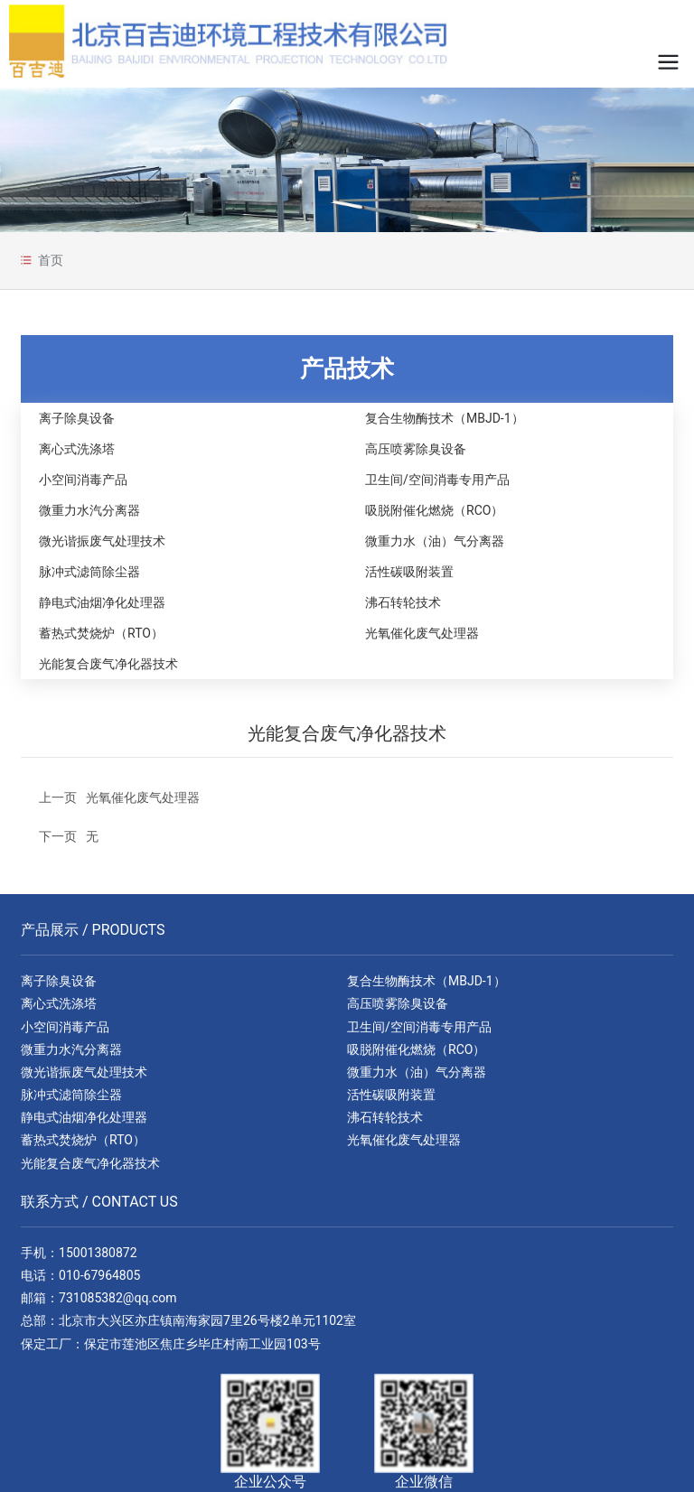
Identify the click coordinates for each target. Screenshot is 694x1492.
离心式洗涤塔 (77, 449)
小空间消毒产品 (83, 479)
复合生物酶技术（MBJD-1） (444, 418)
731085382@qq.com (118, 1298)
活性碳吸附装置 (409, 571)
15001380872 (98, 1252)
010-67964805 (99, 1275)
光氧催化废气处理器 (422, 633)
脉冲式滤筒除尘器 (89, 571)
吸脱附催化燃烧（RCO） (434, 510)
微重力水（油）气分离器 (434, 541)
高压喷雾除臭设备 (415, 449)
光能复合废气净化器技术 (108, 664)
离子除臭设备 (77, 418)
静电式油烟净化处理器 (102, 602)
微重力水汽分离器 (89, 510)
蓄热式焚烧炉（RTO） (101, 633)
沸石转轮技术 (403, 602)
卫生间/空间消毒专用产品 (437, 479)
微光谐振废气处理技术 (102, 541)
